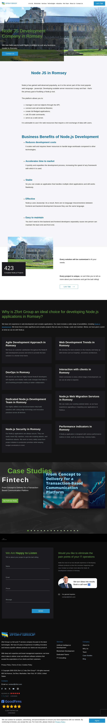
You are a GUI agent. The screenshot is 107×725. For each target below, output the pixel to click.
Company (86, 642)
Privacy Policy (60, 722)
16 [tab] (77, 530)
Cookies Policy (27, 665)
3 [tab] (34, 530)
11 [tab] (61, 530)
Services (60, 642)
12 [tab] (64, 530)
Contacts (4, 681)
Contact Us (79, 3)
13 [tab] (67, 530)
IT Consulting (61, 658)
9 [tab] (54, 530)
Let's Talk (99, 3)
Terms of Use (16, 665)
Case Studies (87, 655)
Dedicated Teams (63, 654)
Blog (84, 659)
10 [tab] (57, 530)
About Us (86, 645)
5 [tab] (41, 530)
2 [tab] (31, 530)
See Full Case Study (10, 501)
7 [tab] (47, 530)
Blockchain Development (65, 651)
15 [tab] (74, 530)
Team (85, 652)
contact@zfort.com (68, 597)
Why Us (85, 649)
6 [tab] (44, 530)
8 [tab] (51, 530)
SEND (40, 611)
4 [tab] (37, 530)
